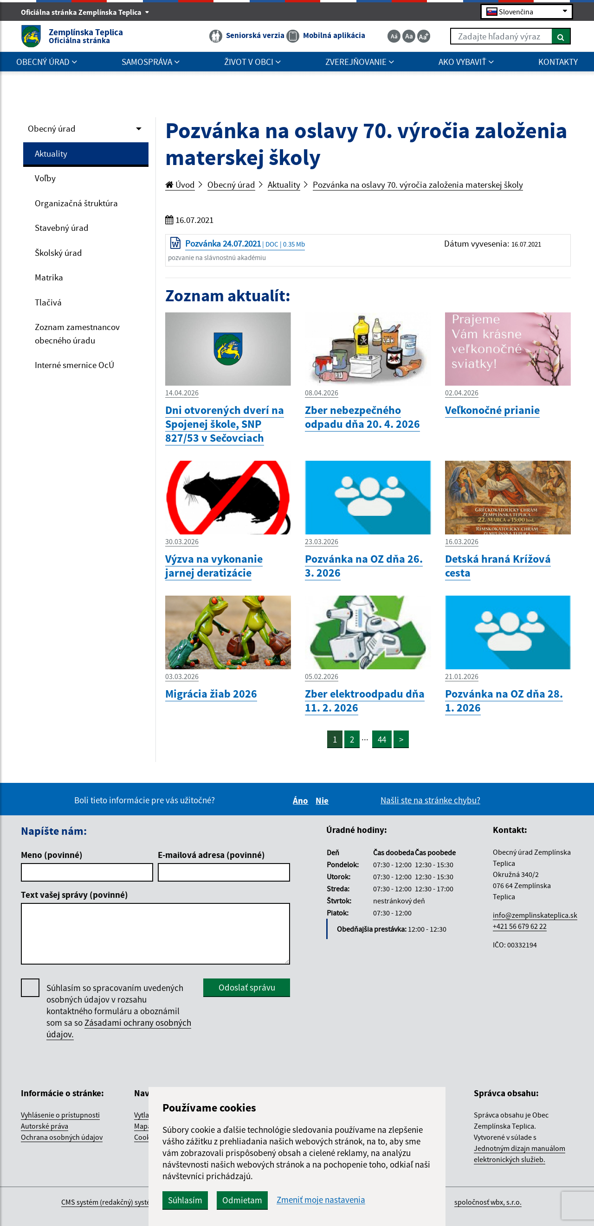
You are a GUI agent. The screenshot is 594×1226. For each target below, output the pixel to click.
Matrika (49, 277)
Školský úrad (58, 252)
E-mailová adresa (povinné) (211, 854)
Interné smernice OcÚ (74, 364)
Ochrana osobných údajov (62, 1137)
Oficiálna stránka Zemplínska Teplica (85, 12)
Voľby (45, 178)
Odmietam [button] (242, 1200)
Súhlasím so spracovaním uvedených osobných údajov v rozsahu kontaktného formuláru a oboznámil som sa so (118, 1011)
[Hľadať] (561, 36)
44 (382, 739)
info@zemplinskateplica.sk (535, 915)
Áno (302, 800)
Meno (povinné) (52, 854)
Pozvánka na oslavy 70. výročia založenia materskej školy (418, 184)
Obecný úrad (52, 128)
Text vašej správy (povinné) (74, 894)
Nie (323, 800)
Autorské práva (44, 1126)
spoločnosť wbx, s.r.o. (488, 1202)
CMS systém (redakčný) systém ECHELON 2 (127, 1202)
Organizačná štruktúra (76, 203)
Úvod (180, 184)
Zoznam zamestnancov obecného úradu (77, 333)
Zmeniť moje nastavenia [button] (321, 1199)
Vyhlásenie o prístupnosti (60, 1114)
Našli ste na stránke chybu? (430, 800)
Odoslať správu (247, 987)
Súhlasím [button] (185, 1200)
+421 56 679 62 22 (520, 926)
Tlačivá (48, 302)
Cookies (146, 1137)
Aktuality (51, 153)
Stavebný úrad (62, 227)
